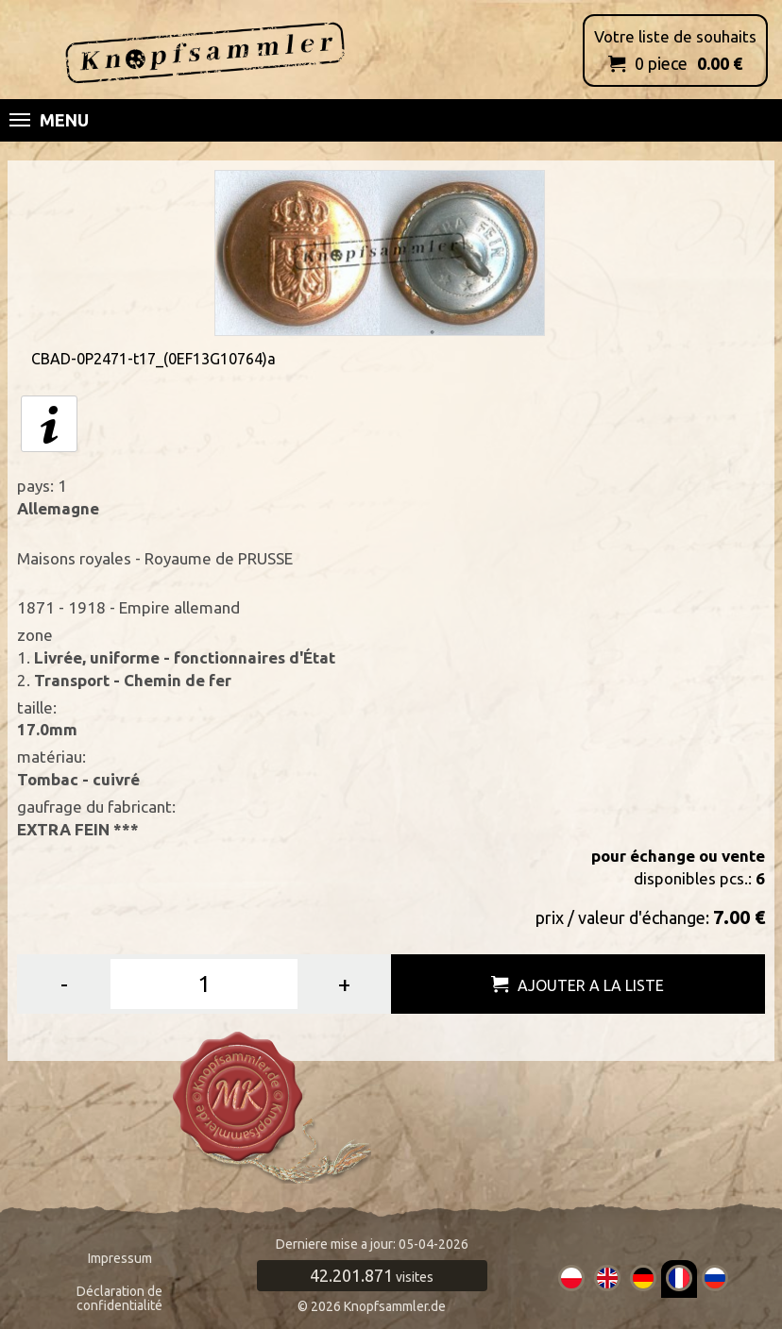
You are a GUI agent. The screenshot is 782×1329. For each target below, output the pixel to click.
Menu (49, 119)
